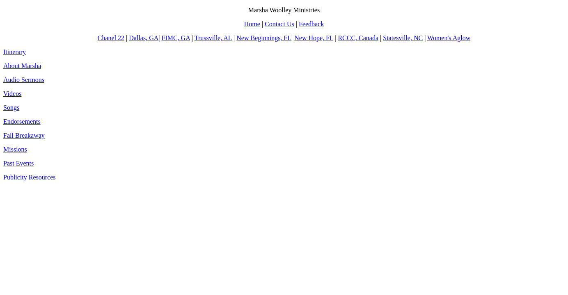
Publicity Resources (29, 177)
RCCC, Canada (358, 37)
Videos (12, 93)
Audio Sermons (23, 79)
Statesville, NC (403, 37)
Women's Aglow (448, 37)
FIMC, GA (175, 37)
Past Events (18, 163)
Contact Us (279, 23)
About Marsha (22, 65)
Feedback (311, 23)
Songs (11, 107)
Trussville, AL (213, 37)
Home (252, 23)
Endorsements (22, 121)
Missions (15, 149)
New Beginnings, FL (263, 37)
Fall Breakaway (24, 135)
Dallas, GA (143, 37)
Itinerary (14, 51)
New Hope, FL (313, 37)
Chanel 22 (111, 37)
